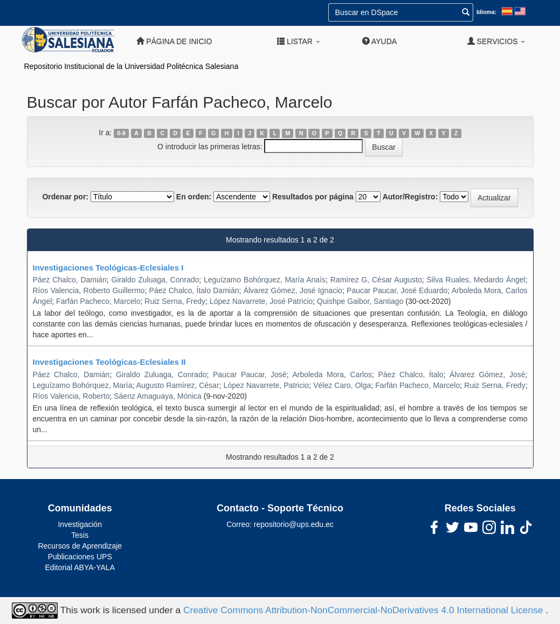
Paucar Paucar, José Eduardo (397, 290)
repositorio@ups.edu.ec (294, 524)
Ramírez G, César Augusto (376, 279)
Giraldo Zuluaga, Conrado (155, 279)
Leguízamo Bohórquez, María (83, 385)
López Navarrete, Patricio (266, 385)
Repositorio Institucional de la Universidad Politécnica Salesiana (131, 66)
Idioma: (486, 12)
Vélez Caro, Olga (342, 385)
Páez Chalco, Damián (70, 279)
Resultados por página (313, 196)
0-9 (121, 133)
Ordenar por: (65, 196)
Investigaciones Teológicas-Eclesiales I (108, 267)
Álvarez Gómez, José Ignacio (293, 290)
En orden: (193, 196)
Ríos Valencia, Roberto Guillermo (89, 290)
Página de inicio (174, 41)
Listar (298, 41)
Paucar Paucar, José (250, 374)
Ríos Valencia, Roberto (71, 396)
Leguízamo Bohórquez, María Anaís (265, 279)
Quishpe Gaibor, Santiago (360, 301)
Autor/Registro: (410, 196)
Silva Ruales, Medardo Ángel (475, 279)
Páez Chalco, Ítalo (410, 374)
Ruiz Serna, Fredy (174, 301)
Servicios (496, 41)
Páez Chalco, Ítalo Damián (194, 290)
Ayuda (379, 41)
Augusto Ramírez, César (177, 385)
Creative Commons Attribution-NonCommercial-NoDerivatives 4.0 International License (364, 610)
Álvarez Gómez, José (488, 374)
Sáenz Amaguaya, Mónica (158, 396)
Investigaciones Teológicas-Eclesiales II (109, 361)
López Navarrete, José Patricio (261, 301)
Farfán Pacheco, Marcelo (98, 301)
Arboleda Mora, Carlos (332, 374)
